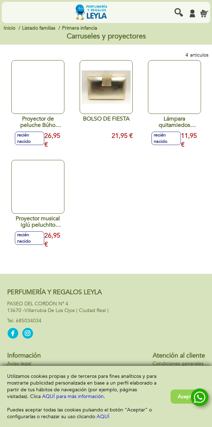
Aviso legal (19, 363)
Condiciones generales (178, 363)
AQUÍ (103, 416)
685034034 (28, 320)
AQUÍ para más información (73, 396)
